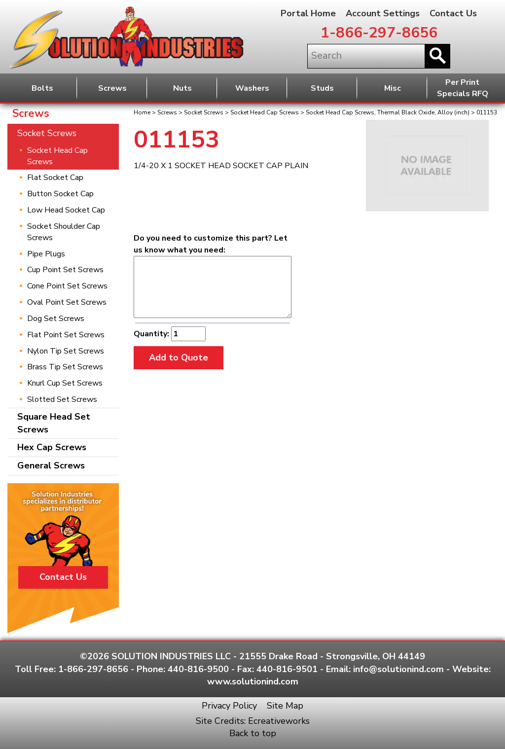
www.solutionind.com (252, 681)
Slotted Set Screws (62, 399)
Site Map (285, 706)
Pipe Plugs (46, 254)
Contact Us (453, 13)
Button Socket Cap (60, 193)
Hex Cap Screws (51, 447)
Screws (112, 88)
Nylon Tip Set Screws (65, 351)
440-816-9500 (198, 669)
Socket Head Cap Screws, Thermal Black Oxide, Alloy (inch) (387, 112)
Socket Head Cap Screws (264, 112)
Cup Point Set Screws (65, 269)
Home (142, 112)
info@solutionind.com (398, 669)
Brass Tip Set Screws (65, 366)
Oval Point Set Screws (67, 302)
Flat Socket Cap (55, 177)
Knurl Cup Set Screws (65, 383)
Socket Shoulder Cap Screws (63, 232)
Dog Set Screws (55, 318)
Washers (252, 88)
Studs (322, 88)
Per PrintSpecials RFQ (462, 88)
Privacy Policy (229, 706)
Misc (392, 88)
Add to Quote (178, 357)
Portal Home (308, 13)
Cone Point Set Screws (67, 286)
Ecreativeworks (279, 721)
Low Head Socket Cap (66, 210)
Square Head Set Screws (53, 423)
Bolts (42, 88)
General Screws (51, 465)
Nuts (182, 88)
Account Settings (383, 13)
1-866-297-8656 (379, 33)
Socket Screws (203, 112)
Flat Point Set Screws (66, 334)
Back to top (252, 733)
